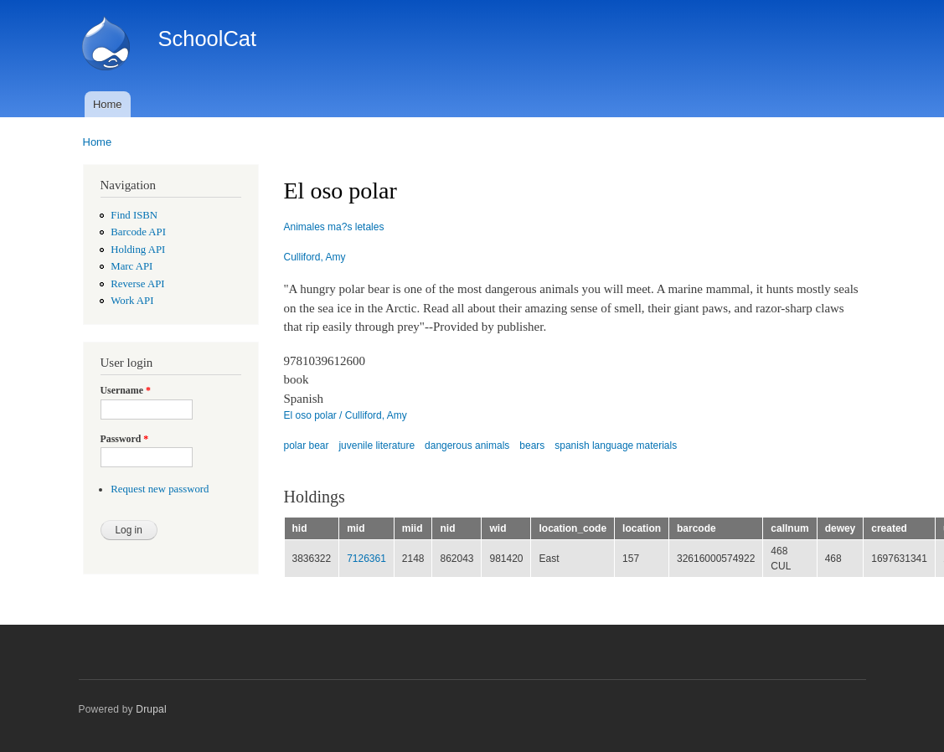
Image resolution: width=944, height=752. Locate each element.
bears (531, 445)
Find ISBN (134, 215)
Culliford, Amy (315, 257)
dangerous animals (467, 445)
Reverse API (137, 284)
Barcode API (138, 232)
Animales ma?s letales (334, 227)
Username (126, 390)
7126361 (366, 558)
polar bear (306, 445)
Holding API (138, 249)
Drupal (151, 709)
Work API (132, 300)
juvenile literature (376, 445)
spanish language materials (616, 445)
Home (107, 104)
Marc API (131, 266)
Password (125, 439)
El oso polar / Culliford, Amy (345, 415)
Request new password (160, 489)
